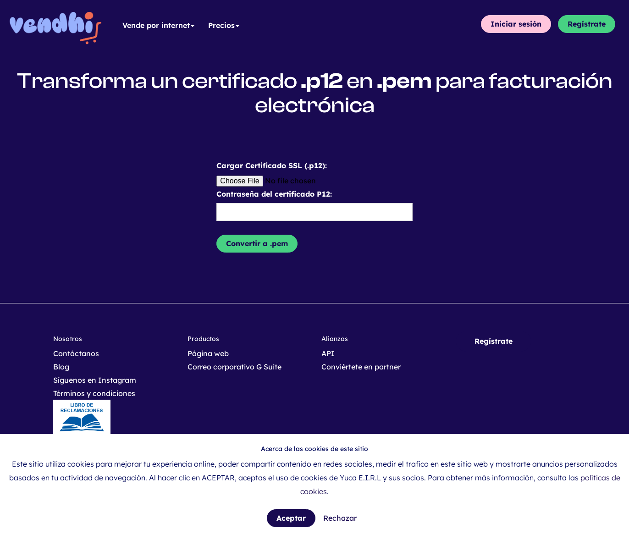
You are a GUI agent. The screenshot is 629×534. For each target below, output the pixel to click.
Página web (208, 353)
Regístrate (587, 23)
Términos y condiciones (94, 393)
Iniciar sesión (516, 23)
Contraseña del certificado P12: (274, 193)
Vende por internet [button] (158, 25)
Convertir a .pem (257, 243)
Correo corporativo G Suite (234, 366)
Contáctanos (76, 353)
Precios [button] (223, 25)
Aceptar (291, 518)
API (328, 353)
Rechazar (340, 518)
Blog (61, 366)
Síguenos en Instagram (94, 380)
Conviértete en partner (361, 366)
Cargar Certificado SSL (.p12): (271, 165)
